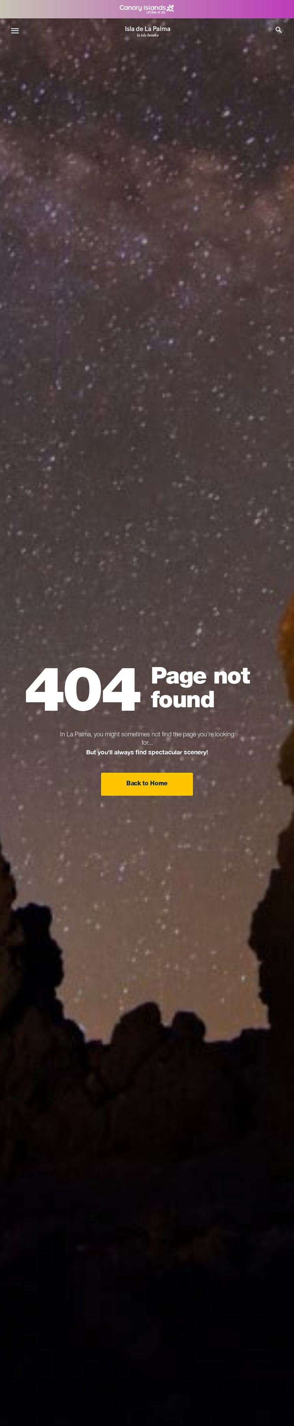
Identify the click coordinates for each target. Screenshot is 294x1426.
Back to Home (147, 784)
